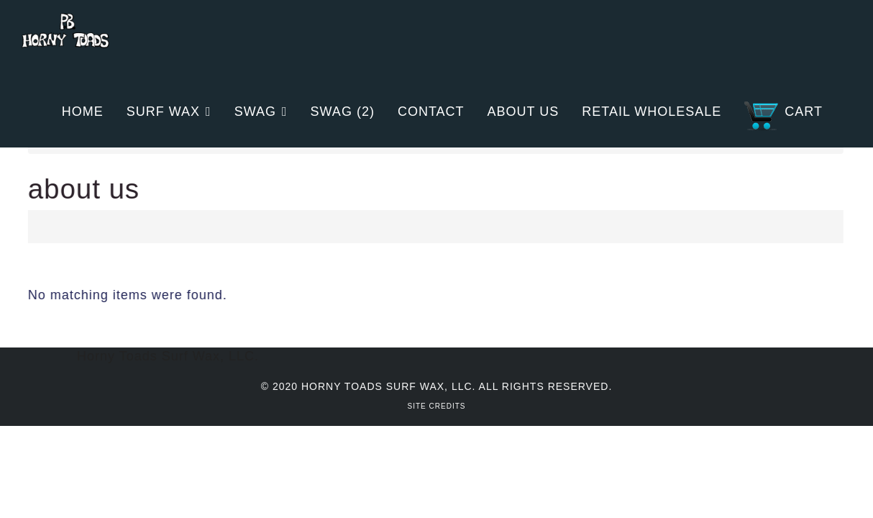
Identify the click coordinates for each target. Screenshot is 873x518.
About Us (523, 111)
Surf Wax (163, 111)
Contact (431, 111)
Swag (255, 111)
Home (83, 111)
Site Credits (437, 406)
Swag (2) (343, 111)
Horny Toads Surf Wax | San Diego (65, 39)
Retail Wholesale (651, 111)
